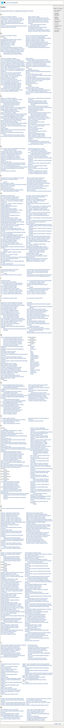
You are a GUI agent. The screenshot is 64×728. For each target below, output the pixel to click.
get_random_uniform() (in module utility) (36, 208)
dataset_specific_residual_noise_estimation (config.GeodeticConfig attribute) (12, 109)
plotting (32, 360)
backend (32, 346)
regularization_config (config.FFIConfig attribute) (38, 515)
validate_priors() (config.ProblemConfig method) (13, 703)
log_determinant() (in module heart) (36, 321)
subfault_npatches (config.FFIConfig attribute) (36, 635)
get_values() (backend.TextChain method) (36, 240)
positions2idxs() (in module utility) (39, 449)
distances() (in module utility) (35, 108)
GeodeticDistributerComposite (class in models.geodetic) (10, 213)
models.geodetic (34, 355)
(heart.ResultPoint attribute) (10, 484)
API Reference (57, 28)
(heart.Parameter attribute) (10, 412)
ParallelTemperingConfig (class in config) (11, 430)
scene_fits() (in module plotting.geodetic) (11, 581)
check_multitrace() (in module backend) (11, 72)
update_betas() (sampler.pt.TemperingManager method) (11, 677)
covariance (33, 349)
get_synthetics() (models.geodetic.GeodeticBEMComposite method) (38, 223)
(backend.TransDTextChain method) (12, 489)
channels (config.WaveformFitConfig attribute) (12, 63)
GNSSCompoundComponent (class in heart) (37, 258)
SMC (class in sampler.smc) (31, 555)
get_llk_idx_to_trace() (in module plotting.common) (9, 255)
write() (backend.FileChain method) (36, 720)
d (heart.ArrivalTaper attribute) (9, 98)
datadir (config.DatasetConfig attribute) (10, 102)
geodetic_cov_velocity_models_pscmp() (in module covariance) (12, 204)
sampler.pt (33, 371)
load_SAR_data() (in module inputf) (35, 317)
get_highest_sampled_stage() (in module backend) (11, 252)
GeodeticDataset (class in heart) (9, 211)
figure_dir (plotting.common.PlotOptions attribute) (13, 184)
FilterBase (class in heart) (7, 188)
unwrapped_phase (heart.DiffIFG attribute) (9, 675)
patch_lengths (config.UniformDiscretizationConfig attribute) (14, 436)
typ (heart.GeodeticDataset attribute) (37, 658)
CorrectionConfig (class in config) (34, 74)
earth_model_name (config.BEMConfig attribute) (13, 148)
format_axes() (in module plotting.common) (38, 185)
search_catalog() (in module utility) (10, 583)
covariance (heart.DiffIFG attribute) (34, 88)
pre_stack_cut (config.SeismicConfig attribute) (39, 461)
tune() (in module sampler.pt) (35, 651)
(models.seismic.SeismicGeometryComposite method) (14, 250)
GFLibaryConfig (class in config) (34, 254)
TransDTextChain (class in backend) (37, 649)
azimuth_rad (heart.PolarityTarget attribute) (39, 31)
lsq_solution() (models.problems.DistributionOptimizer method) (39, 332)
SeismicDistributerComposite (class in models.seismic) (10, 598)
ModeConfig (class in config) (8, 378)
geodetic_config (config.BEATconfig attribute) (12, 199)
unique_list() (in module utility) (9, 669)
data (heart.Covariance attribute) (9, 101)
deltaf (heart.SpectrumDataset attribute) (11, 124)
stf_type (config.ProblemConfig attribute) (35, 614)
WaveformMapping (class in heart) (9, 715)
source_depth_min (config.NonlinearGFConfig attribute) (36, 566)
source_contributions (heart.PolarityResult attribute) (38, 560)
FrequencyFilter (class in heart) (35, 187)
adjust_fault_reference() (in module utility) (11, 20)
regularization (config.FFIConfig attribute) (36, 514)
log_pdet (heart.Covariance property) (36, 322)
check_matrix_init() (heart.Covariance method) (13, 69)
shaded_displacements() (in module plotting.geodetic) (10, 628)
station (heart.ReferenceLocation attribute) (35, 600)
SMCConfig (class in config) (31, 558)
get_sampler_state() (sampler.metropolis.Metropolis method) (39, 218)
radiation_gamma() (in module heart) (10, 513)
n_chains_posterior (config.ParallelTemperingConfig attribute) (14, 389)
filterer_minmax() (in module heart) (36, 178)
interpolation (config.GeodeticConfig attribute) (38, 288)
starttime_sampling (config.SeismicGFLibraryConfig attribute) (38, 596)
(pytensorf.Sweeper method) (10, 345)
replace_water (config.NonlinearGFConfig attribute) (39, 519)
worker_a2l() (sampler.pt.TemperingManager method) (38, 714)
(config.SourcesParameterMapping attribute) (14, 119)
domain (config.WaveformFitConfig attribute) (39, 112)
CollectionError (29, 58)
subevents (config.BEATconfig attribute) (35, 634)
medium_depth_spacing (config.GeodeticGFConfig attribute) (13, 359)
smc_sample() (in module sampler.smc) (34, 556)
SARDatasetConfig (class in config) (9, 579)
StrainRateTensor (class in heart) (33, 626)
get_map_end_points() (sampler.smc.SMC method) (13, 257)
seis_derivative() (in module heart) (9, 585)
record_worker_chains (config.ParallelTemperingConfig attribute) (11, 530)
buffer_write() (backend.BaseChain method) (37, 44)
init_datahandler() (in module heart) (10, 288)
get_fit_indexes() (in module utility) (10, 242)
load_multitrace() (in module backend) (36, 311)
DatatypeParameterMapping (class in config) (12, 116)
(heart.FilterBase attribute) (36, 330)
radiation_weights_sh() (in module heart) (11, 519)
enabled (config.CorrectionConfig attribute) (11, 152)
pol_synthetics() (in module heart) (39, 433)
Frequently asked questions (58, 26)
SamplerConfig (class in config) (8, 573)
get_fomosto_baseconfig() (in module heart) (12, 244)
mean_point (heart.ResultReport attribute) (11, 357)
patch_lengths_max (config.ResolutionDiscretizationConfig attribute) (13, 439)
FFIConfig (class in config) (7, 183)
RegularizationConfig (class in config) (35, 517)
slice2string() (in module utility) (33, 552)
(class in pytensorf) (32, 627)
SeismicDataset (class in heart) (8, 596)
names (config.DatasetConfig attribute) (38, 385)
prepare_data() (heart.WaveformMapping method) (40, 466)
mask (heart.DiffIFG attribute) (8, 351)
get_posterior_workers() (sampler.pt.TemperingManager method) (36, 199)
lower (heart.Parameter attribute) (35, 327)
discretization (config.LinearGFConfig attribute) (13, 136)
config (31, 347)
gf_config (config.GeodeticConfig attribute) (36, 249)
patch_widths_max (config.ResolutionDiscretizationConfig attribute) (13, 447)
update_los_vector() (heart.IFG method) (10, 690)
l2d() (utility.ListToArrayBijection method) (11, 304)
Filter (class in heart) (6, 187)
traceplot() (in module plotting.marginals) (38, 647)
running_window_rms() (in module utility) (37, 543)
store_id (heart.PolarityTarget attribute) (35, 615)
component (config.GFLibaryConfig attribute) (37, 59)
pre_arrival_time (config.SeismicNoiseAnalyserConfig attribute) (39, 458)
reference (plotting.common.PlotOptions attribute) (11, 533)
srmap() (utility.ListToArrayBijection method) (36, 589)
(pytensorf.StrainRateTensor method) (12, 343)
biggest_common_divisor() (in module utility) (12, 50)
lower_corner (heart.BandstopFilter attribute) (38, 328)
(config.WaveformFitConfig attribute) (12, 54)
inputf (31, 353)
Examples (56, 24)
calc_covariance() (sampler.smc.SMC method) (12, 61)
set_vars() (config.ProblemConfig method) (11, 618)
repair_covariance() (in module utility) (35, 518)
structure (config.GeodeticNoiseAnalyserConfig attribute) (37, 630)
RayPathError (4, 526)
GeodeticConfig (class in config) (9, 208)
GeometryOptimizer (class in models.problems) (12, 224)
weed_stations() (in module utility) (35, 711)
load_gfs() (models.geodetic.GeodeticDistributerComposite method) (39, 304)
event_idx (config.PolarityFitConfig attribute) (39, 152)
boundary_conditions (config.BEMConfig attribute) (38, 38)
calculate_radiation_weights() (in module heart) (13, 62)
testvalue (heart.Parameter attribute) (10, 650)
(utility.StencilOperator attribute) (11, 423)
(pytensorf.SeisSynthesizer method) (12, 342)
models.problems (34, 357)
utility (32, 374)
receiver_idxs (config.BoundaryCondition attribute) (11, 528)
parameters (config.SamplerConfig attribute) (12, 433)
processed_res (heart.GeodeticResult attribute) (39, 482)
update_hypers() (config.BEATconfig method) (10, 685)
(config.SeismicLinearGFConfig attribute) (41, 142)
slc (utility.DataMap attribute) (8, 634)
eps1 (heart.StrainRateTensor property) (10, 156)
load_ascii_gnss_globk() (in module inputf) (11, 321)
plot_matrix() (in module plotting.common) (12, 464)
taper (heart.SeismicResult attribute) (10, 646)
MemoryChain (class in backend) (9, 364)
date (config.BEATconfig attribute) (9, 122)
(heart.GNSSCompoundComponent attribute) (39, 61)
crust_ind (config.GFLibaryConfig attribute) (36, 91)
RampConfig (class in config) (8, 523)
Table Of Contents (58, 8)
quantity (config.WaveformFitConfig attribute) (12, 508)
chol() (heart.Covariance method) (9, 79)
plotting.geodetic (34, 363)
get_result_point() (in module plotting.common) (38, 212)
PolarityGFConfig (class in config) (38, 443)
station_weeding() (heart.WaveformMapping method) (38, 605)
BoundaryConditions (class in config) (35, 40)
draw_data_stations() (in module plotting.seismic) (36, 122)
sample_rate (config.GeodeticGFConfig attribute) (10, 554)
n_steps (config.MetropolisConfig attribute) (11, 402)
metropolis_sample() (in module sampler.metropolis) (14, 371)
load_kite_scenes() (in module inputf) (36, 309)
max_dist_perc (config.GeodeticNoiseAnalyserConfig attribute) (14, 355)
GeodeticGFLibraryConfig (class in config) (11, 219)
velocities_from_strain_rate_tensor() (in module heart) (38, 703)
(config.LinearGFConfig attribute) (11, 547)
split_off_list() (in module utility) (33, 587)
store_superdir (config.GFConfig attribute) (35, 617)
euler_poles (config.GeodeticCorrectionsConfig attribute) (12, 169)
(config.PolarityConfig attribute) (11, 103)
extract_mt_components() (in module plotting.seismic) (37, 166)
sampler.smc (33, 372)
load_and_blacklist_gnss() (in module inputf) (12, 318)
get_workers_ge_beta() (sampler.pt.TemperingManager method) (36, 246)
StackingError (28, 590)
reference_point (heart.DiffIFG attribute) (11, 543)
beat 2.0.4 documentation (12, 2)
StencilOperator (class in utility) (33, 610)
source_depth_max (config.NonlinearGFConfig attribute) (36, 564)
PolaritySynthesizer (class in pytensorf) (40, 446)
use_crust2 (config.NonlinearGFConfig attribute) (34, 679)
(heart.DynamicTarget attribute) (39, 114)
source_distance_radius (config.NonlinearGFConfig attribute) (37, 571)
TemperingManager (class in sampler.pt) (11, 649)
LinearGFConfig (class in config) (9, 308)
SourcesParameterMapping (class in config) (36, 584)
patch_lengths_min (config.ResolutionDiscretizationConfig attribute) (13, 441)
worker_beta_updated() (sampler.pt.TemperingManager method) (37, 716)
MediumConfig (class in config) (8, 363)
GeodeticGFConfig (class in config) (9, 217)
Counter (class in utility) (32, 83)
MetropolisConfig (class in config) (9, 372)
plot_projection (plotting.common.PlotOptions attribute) (15, 466)
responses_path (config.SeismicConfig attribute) (38, 528)
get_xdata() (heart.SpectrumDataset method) (37, 248)
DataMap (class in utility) (7, 106)
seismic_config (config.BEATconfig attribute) (12, 589)
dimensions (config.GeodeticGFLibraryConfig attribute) (12, 133)
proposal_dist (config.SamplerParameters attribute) (40, 491)
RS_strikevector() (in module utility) (35, 540)
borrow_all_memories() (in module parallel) (37, 35)
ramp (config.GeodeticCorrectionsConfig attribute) (13, 522)
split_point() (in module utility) (33, 588)
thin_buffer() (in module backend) (9, 656)
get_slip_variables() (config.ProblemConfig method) (39, 220)
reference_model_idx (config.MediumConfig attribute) (12, 541)
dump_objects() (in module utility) (36, 136)
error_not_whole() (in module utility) (10, 165)
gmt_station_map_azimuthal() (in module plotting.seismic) (36, 256)
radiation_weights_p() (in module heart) (11, 518)
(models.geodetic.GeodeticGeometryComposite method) (40, 229)
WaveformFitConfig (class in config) (10, 713)
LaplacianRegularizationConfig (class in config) (13, 305)
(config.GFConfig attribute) (10, 150)
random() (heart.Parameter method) (10, 524)
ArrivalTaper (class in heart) (35, 28)
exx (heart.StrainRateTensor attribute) (37, 171)
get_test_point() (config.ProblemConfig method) (38, 236)
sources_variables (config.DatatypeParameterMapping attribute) (38, 582)
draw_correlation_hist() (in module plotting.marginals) (37, 120)
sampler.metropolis (35, 370)
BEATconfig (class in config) (8, 43)
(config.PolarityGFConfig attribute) (12, 86)
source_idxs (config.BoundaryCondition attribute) (37, 576)
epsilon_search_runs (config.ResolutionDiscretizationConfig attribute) (13, 162)
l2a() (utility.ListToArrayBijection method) (11, 302)
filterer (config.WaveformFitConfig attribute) (12, 189)
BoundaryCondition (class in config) (35, 39)
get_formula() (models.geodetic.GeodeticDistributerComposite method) (13, 247)
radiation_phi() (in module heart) (9, 515)
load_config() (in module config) (9, 322)
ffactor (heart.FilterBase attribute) (9, 179)
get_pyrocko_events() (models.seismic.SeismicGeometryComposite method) (37, 203)
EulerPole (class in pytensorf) (8, 171)
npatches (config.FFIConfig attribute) (37, 396)
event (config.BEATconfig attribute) (37, 150)
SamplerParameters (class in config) (10, 575)
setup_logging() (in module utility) (9, 624)
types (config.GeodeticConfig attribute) (37, 659)
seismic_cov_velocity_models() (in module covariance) (11, 591)
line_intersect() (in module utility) (9, 306)
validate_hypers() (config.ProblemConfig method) (13, 702)
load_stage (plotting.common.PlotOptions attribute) (37, 319)
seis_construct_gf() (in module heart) (10, 584)
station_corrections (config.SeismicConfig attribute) (38, 604)
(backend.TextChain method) (10, 488)
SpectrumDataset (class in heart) (33, 585)
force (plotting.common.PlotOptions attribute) (38, 183)
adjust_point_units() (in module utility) (10, 22)
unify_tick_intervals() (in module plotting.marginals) (9, 667)
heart (31, 351)
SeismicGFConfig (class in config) (9, 602)
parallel (32, 359)
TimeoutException (32, 645)
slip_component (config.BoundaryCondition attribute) (38, 554)
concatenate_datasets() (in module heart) (36, 63)
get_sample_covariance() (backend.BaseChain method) (37, 216)
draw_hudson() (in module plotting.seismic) (39, 124)
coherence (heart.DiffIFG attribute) (9, 91)
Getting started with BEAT (57, 22)
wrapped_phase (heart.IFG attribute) (36, 718)
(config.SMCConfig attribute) (10, 387)
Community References (56, 31)
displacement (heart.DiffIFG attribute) (37, 102)
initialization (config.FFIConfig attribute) (37, 284)
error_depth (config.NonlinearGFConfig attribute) (13, 164)
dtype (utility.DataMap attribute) (36, 133)
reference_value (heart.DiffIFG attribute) (11, 548)
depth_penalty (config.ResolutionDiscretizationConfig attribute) (13, 129)
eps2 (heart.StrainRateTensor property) (10, 157)
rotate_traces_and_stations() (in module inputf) (38, 535)
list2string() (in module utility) (8, 309)
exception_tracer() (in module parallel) (37, 156)
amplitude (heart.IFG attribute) (8, 27)
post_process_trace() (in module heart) (40, 455)
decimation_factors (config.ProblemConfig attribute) (14, 123)
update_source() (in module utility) (9, 694)
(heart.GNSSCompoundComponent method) (14, 237)
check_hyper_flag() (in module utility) (10, 67)
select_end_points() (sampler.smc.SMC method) (13, 611)
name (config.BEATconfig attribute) (9, 406)
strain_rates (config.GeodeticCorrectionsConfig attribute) (36, 623)
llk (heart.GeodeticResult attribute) (9, 314)
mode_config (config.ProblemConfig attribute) (12, 376)
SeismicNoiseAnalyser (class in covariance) (12, 606)
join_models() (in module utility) (9, 298)
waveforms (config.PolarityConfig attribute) (12, 716)
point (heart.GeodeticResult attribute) (10, 481)
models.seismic (34, 358)
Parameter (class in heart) (7, 432)
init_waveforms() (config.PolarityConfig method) (39, 280)
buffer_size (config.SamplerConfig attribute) (37, 42)
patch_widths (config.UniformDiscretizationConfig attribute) (13, 444)
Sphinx (41, 726)
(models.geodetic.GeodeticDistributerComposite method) (41, 226)
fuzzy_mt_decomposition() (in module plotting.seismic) (36, 189)
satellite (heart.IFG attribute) (8, 580)
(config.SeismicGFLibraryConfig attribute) (13, 115)
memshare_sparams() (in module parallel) (11, 367)
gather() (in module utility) (7, 195)
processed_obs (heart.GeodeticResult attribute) (39, 477)
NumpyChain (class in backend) (36, 399)
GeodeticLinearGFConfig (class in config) (11, 220)
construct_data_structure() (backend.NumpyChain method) (38, 72)
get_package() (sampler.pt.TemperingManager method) (12, 261)
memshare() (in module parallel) (9, 366)
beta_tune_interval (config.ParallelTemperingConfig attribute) (11, 46)
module (5, 38)
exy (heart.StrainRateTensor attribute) (37, 172)
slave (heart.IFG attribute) (7, 632)
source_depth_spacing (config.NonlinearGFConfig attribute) (37, 569)
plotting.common (34, 362)
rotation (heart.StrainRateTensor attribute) (36, 536)
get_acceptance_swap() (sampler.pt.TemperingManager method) (11, 227)
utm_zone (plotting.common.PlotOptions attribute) (35, 683)
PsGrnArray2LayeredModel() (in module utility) (40, 499)
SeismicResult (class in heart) (8, 609)
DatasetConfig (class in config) (8, 112)
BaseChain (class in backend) (8, 42)
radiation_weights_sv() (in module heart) (11, 520)
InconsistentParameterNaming (9, 285)
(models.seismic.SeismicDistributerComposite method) (40, 231)
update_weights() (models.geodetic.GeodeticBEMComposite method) (37, 666)
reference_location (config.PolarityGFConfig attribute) (12, 536)
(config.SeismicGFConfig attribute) (12, 87)
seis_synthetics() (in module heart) (9, 587)
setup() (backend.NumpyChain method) (10, 619)
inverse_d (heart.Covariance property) (36, 292)
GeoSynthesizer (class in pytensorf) (10, 225)
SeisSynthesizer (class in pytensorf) (10, 610)
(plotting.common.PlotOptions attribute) (40, 453)
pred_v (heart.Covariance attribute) (39, 464)
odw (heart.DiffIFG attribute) (8, 418)
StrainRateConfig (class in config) (33, 624)
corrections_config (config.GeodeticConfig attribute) (39, 75)
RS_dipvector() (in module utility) (34, 539)
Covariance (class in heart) (32, 87)
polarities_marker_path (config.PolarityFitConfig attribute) (39, 435)
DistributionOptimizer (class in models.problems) (36, 110)
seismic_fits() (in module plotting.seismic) (11, 593)
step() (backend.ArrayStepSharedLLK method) (36, 611)
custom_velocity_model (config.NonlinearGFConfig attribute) (38, 93)
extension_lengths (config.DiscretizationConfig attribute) (40, 158)
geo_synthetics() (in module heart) (9, 198)
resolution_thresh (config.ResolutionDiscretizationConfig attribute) (38, 524)
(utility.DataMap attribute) (10, 413)
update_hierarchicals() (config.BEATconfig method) (11, 683)
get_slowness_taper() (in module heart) (36, 221)
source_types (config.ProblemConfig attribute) (36, 579)
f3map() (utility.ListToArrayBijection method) (12, 178)
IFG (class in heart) (5, 280)
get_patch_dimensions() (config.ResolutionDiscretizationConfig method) (13, 264)
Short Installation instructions (57, 11)
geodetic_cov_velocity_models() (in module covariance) (12, 201)
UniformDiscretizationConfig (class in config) (10, 664)
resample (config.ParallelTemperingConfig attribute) (39, 520)
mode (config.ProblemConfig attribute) (10, 375)
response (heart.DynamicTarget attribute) (36, 527)
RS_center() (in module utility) (33, 537)
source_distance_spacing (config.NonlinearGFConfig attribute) (38, 574)
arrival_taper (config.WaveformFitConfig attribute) (38, 22)
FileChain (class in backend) (8, 185)
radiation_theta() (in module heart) (9, 517)
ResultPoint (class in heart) (33, 530)
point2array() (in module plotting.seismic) (11, 491)
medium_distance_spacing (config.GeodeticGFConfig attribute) (14, 361)
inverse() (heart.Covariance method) (36, 291)
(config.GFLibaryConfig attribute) (39, 151)
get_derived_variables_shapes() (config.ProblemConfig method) (9, 240)
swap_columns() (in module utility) (34, 636)
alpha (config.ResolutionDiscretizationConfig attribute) (12, 24)
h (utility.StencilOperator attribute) (10, 269)
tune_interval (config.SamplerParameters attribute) (38, 656)
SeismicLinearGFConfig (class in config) (11, 605)
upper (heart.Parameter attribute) (30, 675)
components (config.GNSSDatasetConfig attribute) (38, 62)
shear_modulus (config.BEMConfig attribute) (12, 630)
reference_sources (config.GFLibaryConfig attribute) (11, 545)
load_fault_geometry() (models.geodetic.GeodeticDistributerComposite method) (13, 326)
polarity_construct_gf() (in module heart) (40, 439)
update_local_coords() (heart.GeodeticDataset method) (9, 688)
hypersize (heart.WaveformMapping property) (38, 276)
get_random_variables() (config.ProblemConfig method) (37, 210)
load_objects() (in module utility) (35, 313)
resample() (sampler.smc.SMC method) (35, 522)
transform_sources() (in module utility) (37, 650)
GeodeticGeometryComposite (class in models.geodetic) (10, 216)
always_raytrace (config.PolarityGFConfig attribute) (14, 26)
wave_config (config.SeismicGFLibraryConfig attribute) (12, 711)
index (60, 723)
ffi (30, 350)
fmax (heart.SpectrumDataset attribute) (37, 180)
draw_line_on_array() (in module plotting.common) (36, 126)
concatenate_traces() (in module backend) (36, 65)
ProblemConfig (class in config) (38, 475)
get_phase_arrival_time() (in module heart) (37, 195)
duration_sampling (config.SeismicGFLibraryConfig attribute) (38, 141)
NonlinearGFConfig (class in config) (37, 395)
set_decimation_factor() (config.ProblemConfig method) (12, 616)
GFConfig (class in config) (32, 253)
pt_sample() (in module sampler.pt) (39, 501)
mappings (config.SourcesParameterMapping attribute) (12, 349)
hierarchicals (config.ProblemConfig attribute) (38, 269)
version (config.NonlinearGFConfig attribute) (37, 705)
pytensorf (32, 367)
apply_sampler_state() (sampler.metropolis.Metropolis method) (38, 17)
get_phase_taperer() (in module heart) (35, 197)
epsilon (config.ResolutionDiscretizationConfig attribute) (12, 159)
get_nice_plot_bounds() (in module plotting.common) (9, 259)
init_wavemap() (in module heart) (35, 283)
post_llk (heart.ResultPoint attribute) (39, 450)
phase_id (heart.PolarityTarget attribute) (11, 460)
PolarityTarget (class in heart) (37, 447)
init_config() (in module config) (8, 287)
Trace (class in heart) (33, 646)
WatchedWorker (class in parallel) (9, 709)
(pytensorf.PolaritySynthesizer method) (13, 339)
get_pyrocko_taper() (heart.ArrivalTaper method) (38, 206)
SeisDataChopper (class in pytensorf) (10, 588)
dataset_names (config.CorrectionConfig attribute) (13, 107)
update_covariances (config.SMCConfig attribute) (10, 680)
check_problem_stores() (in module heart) (11, 75)
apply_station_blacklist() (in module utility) (39, 19)
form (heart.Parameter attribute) (35, 184)
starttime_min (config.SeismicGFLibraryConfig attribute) (36, 594)
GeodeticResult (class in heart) (8, 223)
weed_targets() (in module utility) (35, 712)
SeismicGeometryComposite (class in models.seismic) (10, 600)
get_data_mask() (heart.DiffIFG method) (11, 236)
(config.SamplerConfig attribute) (11, 408)
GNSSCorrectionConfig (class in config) (35, 259)
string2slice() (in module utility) (33, 628)
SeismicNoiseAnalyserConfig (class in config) (12, 607)
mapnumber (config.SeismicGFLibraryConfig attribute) (12, 347)
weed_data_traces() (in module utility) (10, 718)
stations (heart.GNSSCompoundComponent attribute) (38, 609)
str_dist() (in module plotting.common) (34, 618)
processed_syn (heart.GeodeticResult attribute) (39, 485)
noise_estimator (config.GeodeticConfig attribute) (38, 390)
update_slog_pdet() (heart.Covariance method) (10, 692)
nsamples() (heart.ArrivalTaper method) (38, 398)
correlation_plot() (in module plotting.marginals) (38, 79)
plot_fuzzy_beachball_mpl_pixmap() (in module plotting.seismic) (13, 462)
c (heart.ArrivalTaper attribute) (8, 58)
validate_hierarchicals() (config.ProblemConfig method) (12, 700)
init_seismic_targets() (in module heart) (11, 292)
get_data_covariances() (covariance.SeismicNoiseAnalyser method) (12, 234)
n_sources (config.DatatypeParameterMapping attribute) (12, 397)
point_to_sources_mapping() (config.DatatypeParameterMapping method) (39, 429)
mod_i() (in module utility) (7, 374)
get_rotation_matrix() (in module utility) (36, 214)
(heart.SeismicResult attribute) (38, 24)
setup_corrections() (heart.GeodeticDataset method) (11, 623)
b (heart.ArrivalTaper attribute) (8, 35)
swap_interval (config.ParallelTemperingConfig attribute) (37, 638)
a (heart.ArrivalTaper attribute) (8, 16)
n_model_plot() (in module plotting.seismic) (12, 394)
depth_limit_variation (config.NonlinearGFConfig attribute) (13, 126)
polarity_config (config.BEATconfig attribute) (39, 437)
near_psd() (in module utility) (35, 386)
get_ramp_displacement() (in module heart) (37, 207)
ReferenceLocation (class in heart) (34, 513)
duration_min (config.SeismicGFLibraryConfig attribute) (39, 138)
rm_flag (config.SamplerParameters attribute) (37, 532)
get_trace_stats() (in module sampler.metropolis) (38, 237)
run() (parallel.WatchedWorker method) (36, 541)
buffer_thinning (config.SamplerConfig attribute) (38, 43)
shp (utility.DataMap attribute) (8, 631)
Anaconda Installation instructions (56, 14)
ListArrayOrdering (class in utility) (9, 311)
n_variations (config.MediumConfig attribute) (12, 404)
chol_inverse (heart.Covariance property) (11, 80)
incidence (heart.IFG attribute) (8, 282)
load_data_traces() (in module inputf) (10, 323)
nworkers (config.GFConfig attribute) (37, 400)
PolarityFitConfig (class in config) (38, 442)
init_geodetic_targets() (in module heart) (11, 289)
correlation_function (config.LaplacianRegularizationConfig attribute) (38, 77)
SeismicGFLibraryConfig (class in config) (11, 604)
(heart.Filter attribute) (8, 422)
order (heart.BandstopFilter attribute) (10, 421)
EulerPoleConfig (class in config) (36, 148)
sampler (32, 368)
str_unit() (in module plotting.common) (35, 621)
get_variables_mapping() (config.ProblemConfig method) (38, 242)
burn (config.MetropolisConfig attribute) (36, 46)
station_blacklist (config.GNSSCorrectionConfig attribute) (37, 602)
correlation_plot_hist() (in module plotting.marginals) (34, 81)
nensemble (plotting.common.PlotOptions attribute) (38, 388)
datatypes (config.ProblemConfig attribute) (11, 118)
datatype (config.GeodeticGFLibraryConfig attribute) (14, 114)
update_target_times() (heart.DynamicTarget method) (35, 664)
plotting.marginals (35, 364)
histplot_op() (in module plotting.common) (37, 270)
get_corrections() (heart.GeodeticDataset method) (13, 232)
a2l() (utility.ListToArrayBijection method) (11, 18)
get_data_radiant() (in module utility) (10, 238)
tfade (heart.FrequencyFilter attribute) (10, 653)
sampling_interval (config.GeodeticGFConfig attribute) (12, 577)
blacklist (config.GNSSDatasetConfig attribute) (12, 51)
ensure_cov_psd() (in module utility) (10, 155)
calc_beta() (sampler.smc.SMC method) (10, 59)
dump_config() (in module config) (36, 135)
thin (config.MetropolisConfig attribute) (11, 654)
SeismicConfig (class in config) (8, 594)
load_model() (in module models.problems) (37, 310)
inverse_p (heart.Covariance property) (36, 293)
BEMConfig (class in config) (7, 44)
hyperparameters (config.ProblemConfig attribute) (39, 274)
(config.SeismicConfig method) (37, 282)
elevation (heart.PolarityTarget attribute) (11, 151)
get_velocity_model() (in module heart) (36, 244)
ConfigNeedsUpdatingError (32, 70)
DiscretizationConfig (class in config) (37, 101)
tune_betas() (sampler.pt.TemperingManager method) (39, 653)
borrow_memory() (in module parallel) (35, 37)
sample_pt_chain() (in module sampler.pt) (11, 552)
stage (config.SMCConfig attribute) (33, 592)
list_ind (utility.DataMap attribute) (9, 310)
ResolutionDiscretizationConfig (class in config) (38, 526)
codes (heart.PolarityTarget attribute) (10, 88)
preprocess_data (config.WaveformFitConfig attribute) (41, 469)
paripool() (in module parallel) (8, 434)
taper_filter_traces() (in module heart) (10, 647)
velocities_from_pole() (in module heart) (36, 701)
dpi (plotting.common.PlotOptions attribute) (39, 118)
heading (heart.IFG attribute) (8, 270)
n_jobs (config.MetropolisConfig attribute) (11, 391)
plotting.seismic (34, 366)
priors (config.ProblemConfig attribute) (40, 471)
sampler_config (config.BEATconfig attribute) (12, 572)
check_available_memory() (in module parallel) (13, 65)
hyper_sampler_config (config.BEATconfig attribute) (37, 272)
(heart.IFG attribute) (34, 326)
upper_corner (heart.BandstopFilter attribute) (33, 677)
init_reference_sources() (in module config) (11, 291)
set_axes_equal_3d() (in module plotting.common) (9, 613)
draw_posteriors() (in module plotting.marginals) (35, 129)
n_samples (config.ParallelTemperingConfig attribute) (14, 395)
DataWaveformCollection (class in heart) (11, 120)
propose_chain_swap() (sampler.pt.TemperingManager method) (40, 495)
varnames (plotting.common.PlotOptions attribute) (39, 698)
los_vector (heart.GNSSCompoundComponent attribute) (38, 324)
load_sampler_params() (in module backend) (38, 315)
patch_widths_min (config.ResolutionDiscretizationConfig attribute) (15, 449)
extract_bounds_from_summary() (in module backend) (39, 163)
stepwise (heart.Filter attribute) (33, 613)
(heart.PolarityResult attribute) (11, 315)
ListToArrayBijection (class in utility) (10, 313)
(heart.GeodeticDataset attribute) (11, 411)
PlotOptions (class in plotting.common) (11, 467)
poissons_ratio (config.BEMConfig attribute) (41, 432)
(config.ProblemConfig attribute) (11, 399)
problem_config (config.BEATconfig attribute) (39, 473)
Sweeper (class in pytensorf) (32, 640)
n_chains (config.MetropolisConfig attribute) (12, 385)
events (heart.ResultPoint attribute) (37, 155)
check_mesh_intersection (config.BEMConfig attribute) (12, 71)
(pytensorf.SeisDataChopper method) (12, 341)
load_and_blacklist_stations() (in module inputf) (13, 319)
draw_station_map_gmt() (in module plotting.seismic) (37, 131)
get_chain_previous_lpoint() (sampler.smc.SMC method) (13, 230)
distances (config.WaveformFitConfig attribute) (40, 107)
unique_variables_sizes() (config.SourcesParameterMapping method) (9, 672)
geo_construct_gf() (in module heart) (10, 197)
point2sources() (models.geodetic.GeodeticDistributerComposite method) (15, 492)
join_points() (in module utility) (35, 298)
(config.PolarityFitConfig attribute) (12, 52)
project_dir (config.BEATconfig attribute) (40, 489)
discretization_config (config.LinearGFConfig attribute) (39, 99)
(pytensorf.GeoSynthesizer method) (12, 338)
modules (56, 723)
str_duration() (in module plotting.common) (36, 619)
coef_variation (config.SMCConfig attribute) (12, 90)
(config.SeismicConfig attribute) (11, 104)
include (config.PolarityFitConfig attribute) (11, 283)
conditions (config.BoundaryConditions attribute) (38, 66)
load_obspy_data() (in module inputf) (36, 314)
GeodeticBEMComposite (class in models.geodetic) (9, 206)
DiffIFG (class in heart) (6, 131)
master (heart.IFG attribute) (8, 353)
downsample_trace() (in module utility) (38, 116)
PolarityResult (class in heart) (37, 445)
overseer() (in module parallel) (35, 421)
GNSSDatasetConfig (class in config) (35, 261)
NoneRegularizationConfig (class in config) (39, 394)
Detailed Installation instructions (56, 18)
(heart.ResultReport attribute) (40, 451)
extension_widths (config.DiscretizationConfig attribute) (40, 161)
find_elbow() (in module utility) (35, 179)
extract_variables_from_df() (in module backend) (38, 169)
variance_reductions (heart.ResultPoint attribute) (13, 705)
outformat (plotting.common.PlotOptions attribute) (38, 419)
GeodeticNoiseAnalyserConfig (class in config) (12, 221)
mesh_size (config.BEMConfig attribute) (11, 368)
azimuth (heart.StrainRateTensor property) (39, 29)
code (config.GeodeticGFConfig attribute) (11, 84)
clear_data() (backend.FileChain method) (11, 83)
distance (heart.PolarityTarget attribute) (38, 106)
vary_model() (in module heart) (34, 700)
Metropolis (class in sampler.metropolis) (11, 370)
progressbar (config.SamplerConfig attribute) (39, 487)
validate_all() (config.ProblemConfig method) (12, 698)
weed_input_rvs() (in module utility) (36, 709)
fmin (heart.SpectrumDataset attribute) (37, 182)
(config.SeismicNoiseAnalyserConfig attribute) (39, 632)
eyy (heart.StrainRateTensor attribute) (37, 173)
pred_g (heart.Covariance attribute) (39, 463)
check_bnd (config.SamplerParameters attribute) (13, 66)
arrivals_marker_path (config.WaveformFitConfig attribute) (37, 26)
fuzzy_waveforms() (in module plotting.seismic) (39, 191)
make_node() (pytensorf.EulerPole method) (11, 337)
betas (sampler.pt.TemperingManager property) (13, 48)
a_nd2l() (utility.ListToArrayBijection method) (12, 19)
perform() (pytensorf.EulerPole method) (11, 451)
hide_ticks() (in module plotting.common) (11, 274)
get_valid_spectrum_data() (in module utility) (37, 238)
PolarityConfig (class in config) (38, 441)
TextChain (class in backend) (8, 651)
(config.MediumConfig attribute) (11, 558)
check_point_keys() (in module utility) (10, 74)
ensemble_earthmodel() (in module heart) (11, 153)
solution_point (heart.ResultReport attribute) (36, 559)
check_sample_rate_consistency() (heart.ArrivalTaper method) (9, 77)
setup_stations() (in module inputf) (9, 626)
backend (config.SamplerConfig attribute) (11, 39)
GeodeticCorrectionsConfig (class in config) (11, 210)
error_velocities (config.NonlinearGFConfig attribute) (14, 167)
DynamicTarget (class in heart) (36, 144)
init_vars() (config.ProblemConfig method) (11, 293)
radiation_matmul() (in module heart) (10, 514)
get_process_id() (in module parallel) (35, 200)
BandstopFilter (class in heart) (8, 40)
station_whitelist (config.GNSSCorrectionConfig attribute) (37, 607)
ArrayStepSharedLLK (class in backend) (38, 20)
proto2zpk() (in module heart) (37, 497)
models (32, 354)
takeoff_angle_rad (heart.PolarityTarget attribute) (13, 645)
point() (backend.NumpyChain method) (10, 487)
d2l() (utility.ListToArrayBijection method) (11, 99)
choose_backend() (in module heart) (10, 82)
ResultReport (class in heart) (33, 531)
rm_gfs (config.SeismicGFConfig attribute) (36, 534)
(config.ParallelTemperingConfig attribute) (39, 47)
